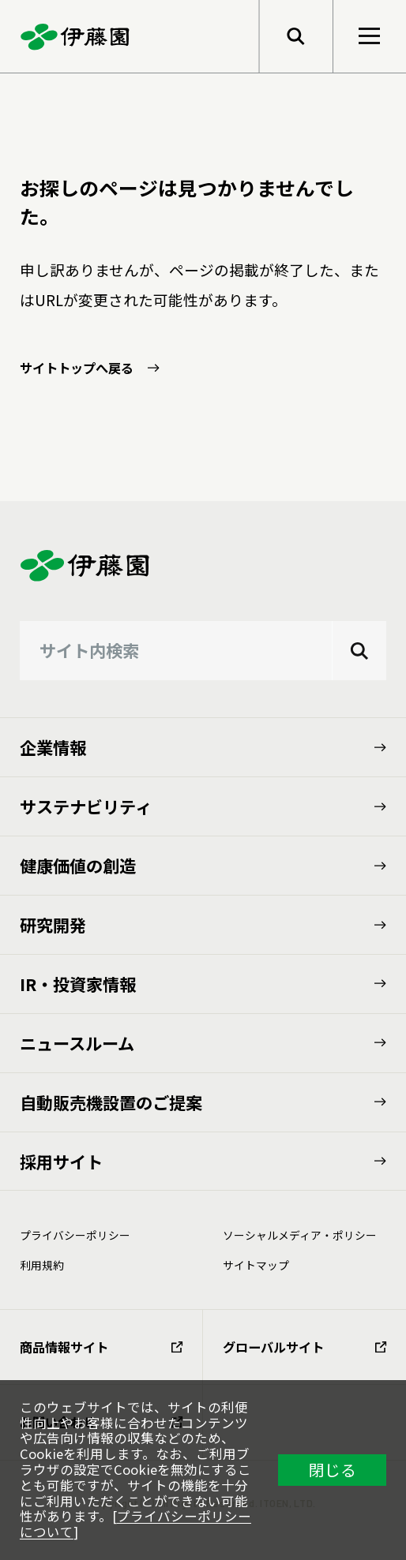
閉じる (332, 1469)
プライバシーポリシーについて (135, 1523)
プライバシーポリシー (75, 1235)
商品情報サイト (101, 1346)
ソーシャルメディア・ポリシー (300, 1235)
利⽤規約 (42, 1265)
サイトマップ (256, 1265)
